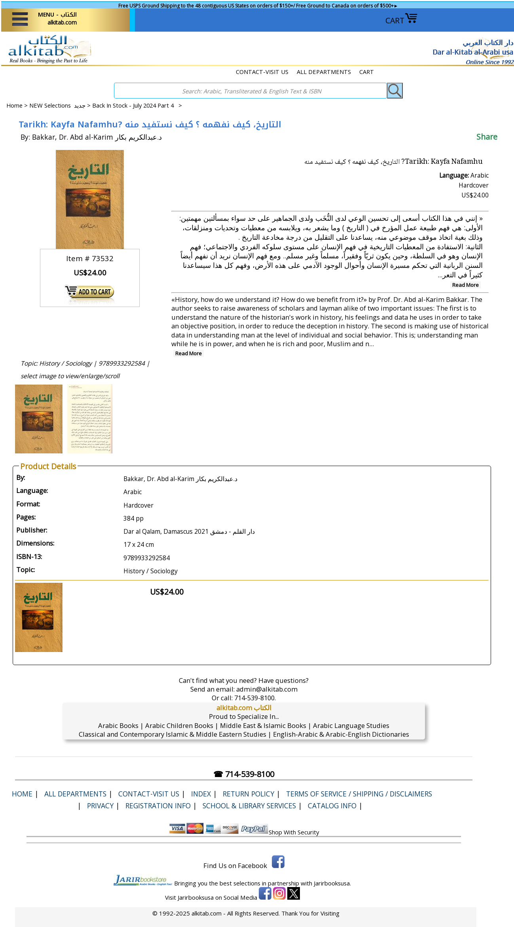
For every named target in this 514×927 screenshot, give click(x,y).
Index (201, 793)
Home (14, 105)
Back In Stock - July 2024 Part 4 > (137, 105)
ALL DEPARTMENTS (324, 72)
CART (401, 20)
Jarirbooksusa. (332, 883)
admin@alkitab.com (267, 689)
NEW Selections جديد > (60, 105)
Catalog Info (332, 805)
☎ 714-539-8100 (243, 774)
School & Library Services (249, 805)
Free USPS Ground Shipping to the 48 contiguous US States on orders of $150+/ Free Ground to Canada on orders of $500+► (258, 5)
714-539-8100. (255, 697)
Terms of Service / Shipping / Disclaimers (359, 793)
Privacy (100, 805)
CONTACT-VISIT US (262, 72)
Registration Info (158, 805)
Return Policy (248, 793)
